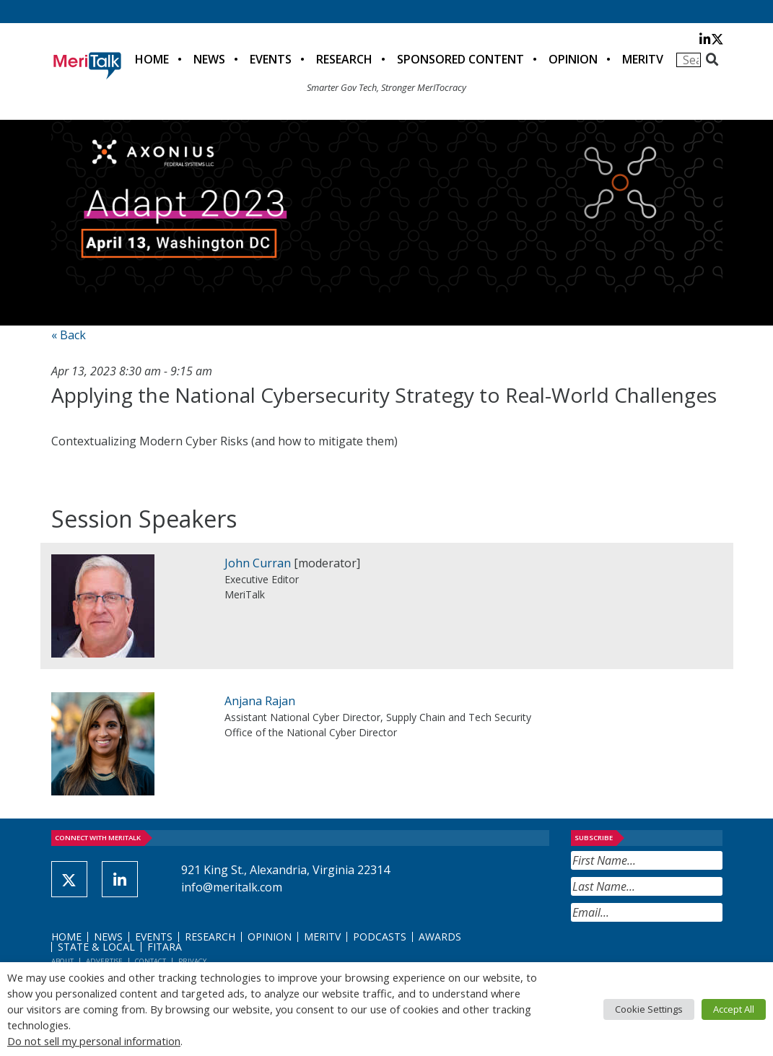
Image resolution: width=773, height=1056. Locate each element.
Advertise (104, 961)
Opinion (573, 59)
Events (271, 59)
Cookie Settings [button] (649, 1009)
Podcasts (379, 936)
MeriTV (642, 59)
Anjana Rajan (259, 701)
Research (344, 59)
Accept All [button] (733, 1009)
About (62, 961)
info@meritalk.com (231, 887)
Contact (150, 961)
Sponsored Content (460, 59)
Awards (440, 936)
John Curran (257, 563)
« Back (68, 335)
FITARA (164, 947)
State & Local (96, 947)
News (209, 59)
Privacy (192, 961)
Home (152, 59)
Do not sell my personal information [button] (93, 1041)
